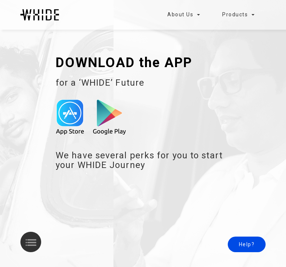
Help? (247, 244)
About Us (183, 14)
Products (238, 14)
